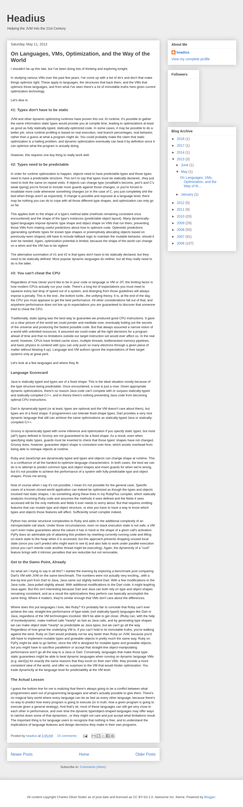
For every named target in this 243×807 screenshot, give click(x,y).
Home (84, 754)
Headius (26, 18)
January (187, 194)
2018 (181, 139)
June (185, 165)
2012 (181, 203)
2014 (181, 152)
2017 (181, 145)
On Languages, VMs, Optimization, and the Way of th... (198, 182)
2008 (181, 230)
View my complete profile (191, 59)
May (184, 172)
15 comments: (67, 736)
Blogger (209, 797)
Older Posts (145, 754)
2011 (181, 209)
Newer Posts (22, 754)
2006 (181, 243)
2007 (181, 237)
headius (183, 52)
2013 (181, 159)
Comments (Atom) (93, 767)
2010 (181, 216)
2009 (181, 223)
